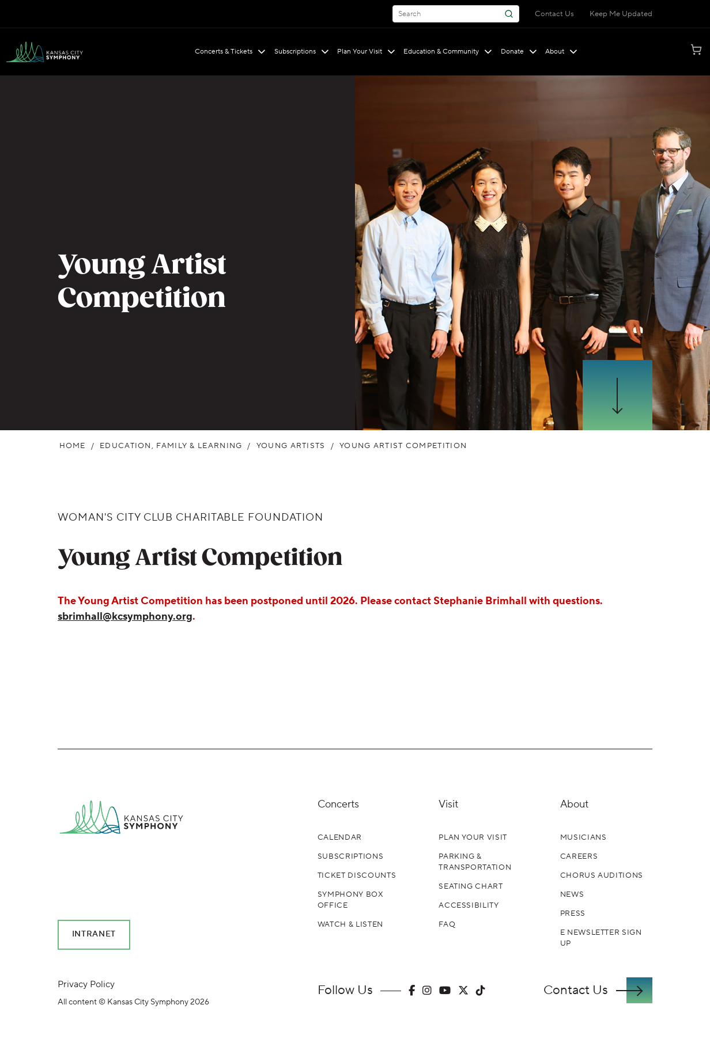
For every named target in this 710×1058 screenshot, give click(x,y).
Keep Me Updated (621, 13)
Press (573, 913)
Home (72, 445)
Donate (519, 51)
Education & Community (447, 51)
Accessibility (468, 905)
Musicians (583, 837)
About (561, 51)
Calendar (340, 837)
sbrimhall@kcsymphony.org (125, 616)
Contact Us (554, 13)
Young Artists (291, 445)
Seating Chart (471, 886)
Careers (579, 856)
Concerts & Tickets (230, 51)
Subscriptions (301, 51)
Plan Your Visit (366, 51)
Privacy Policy (86, 984)
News (572, 894)
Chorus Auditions (601, 875)
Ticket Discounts (357, 875)
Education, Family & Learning (171, 445)
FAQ (447, 924)
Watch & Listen (350, 924)
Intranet (94, 934)
